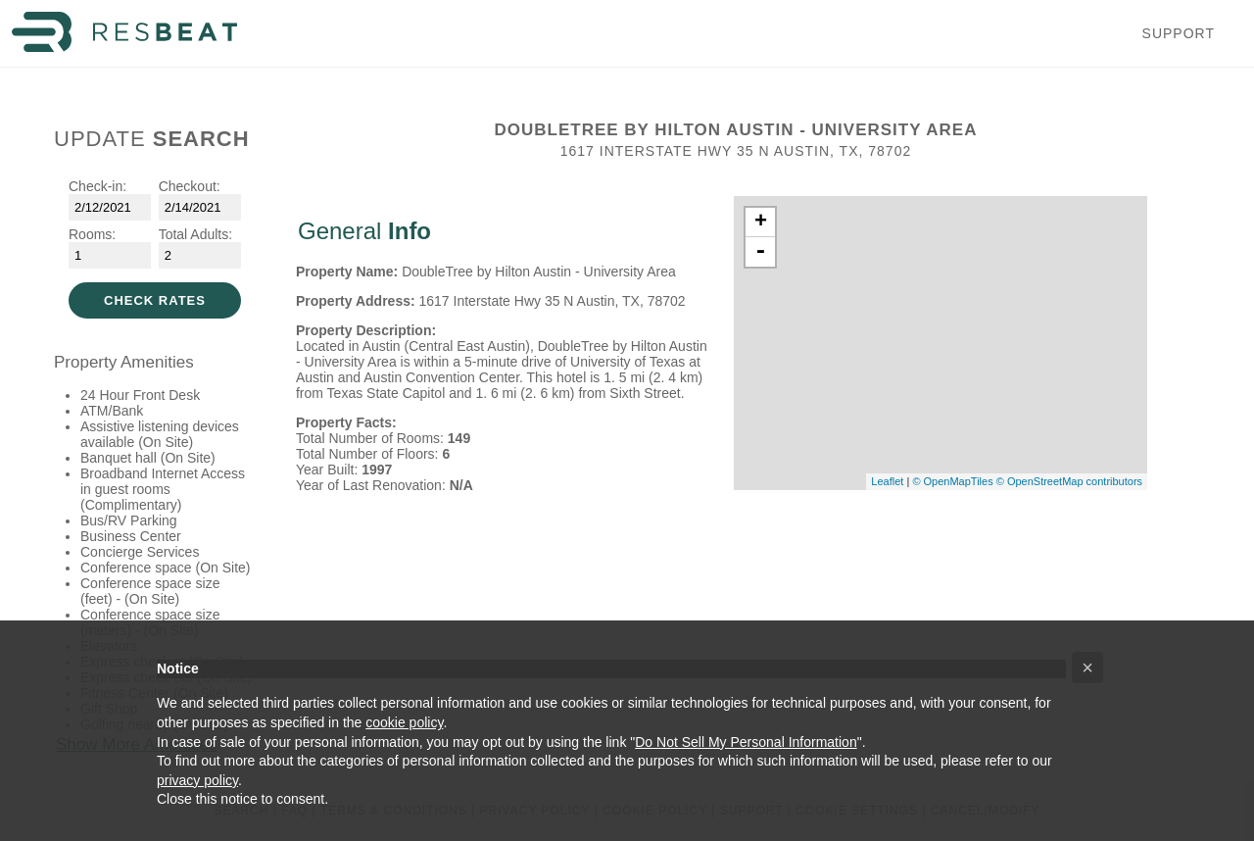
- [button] (760, 252)
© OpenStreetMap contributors (1069, 481)
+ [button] (760, 222)
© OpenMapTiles (952, 481)
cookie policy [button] (404, 722)
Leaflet (887, 481)
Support (1178, 33)
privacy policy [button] (197, 780)
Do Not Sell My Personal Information (745, 742)
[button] (1087, 667)
